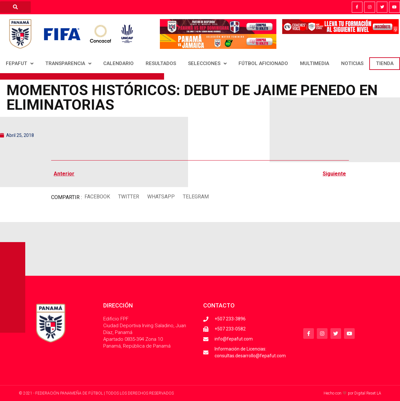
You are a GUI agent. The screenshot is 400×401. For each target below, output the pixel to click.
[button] (97, 197)
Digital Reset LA (367, 393)
